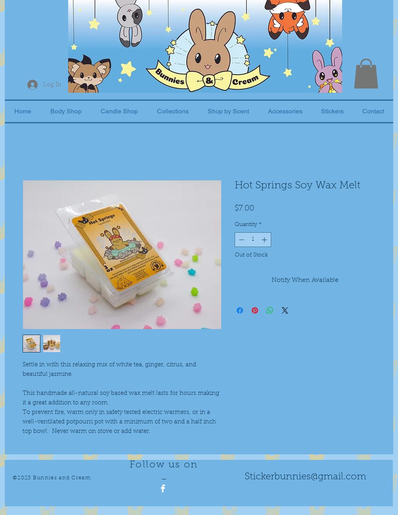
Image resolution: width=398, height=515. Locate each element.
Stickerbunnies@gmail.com (305, 477)
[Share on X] (285, 310)
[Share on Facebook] (240, 310)
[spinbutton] (253, 240)
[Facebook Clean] (163, 488)
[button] (366, 73)
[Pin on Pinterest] (255, 310)
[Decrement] (241, 240)
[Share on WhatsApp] (270, 310)
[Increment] (265, 240)
